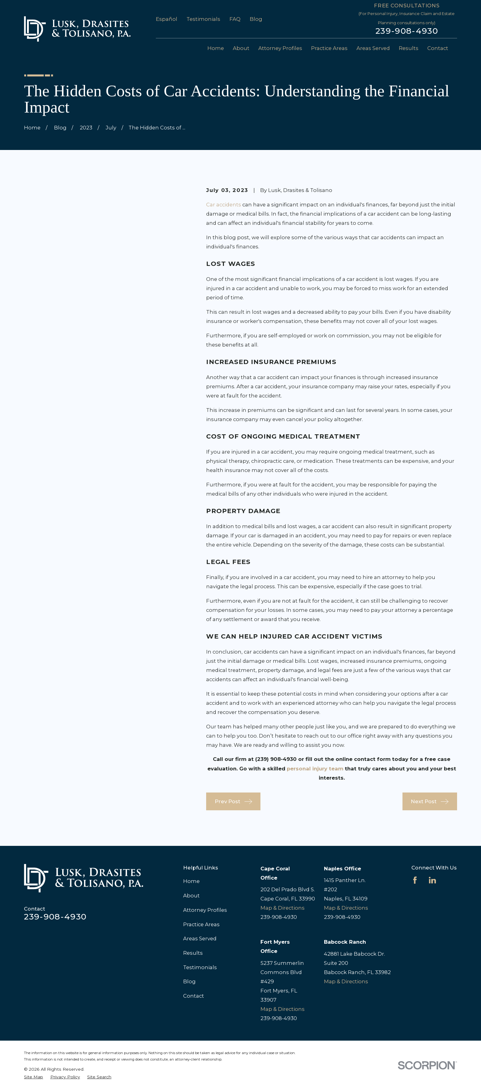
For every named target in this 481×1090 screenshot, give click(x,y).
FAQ (234, 19)
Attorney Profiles (205, 910)
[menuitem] (33, 1077)
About (191, 895)
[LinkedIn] (432, 880)
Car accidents (223, 204)
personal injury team (315, 769)
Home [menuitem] (215, 48)
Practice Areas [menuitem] (329, 48)
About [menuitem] (241, 48)
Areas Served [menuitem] (373, 48)
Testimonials (203, 19)
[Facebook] (414, 880)
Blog (256, 19)
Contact (193, 996)
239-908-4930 (406, 31)
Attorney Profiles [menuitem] (280, 48)
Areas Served (200, 938)
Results (193, 953)
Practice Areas (201, 924)
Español (166, 19)
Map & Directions (282, 908)
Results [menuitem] (408, 48)
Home (191, 881)
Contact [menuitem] (437, 48)
